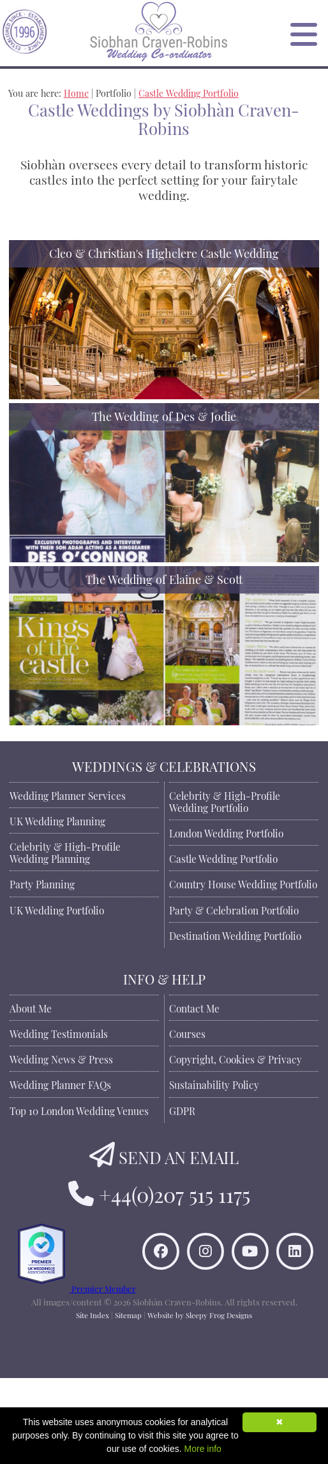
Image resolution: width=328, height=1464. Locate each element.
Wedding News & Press (61, 1058)
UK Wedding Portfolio (57, 909)
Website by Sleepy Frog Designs (199, 1400)
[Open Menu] (303, 33)
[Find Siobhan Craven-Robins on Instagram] (223, 1273)
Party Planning (42, 883)
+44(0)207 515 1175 (174, 1192)
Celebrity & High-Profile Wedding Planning (65, 851)
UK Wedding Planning (57, 820)
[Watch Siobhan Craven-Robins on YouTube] (268, 1273)
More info (202, 1449)
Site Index (92, 1400)
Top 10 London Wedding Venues (79, 1110)
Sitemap (128, 1400)
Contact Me (194, 1007)
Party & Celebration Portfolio (234, 909)
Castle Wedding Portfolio (188, 92)
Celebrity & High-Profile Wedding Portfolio (224, 800)
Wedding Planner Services (68, 794)
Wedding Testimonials (59, 1033)
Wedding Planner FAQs (60, 1084)
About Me (31, 1007)
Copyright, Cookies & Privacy (235, 1058)
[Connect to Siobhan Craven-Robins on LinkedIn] (178, 1318)
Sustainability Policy (214, 1084)
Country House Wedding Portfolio (243, 883)
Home (76, 92)
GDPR (182, 1110)
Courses (187, 1033)
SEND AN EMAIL (179, 1155)
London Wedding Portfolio (226, 832)
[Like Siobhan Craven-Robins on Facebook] (178, 1273)
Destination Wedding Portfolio (235, 935)
